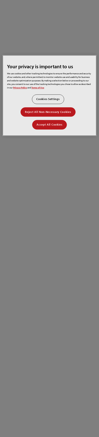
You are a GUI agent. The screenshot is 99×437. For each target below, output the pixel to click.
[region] (49, 95)
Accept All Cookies (49, 125)
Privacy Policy (20, 87)
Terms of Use (37, 87)
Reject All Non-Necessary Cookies (48, 112)
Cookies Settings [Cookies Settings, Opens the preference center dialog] (48, 99)
